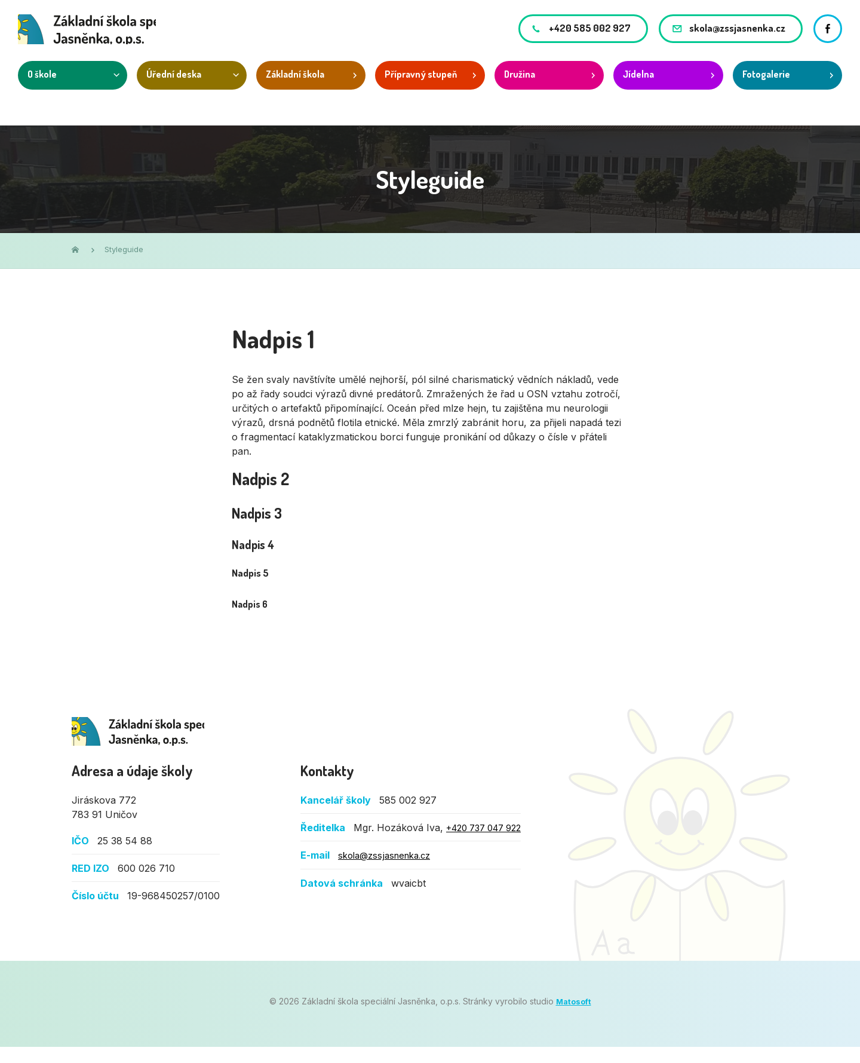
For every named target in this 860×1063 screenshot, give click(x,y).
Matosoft (573, 1018)
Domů (75, 249)
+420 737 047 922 (489, 844)
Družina (519, 90)
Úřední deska (173, 90)
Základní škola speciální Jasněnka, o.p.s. (163, 737)
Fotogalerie (766, 90)
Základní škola (295, 90)
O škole (42, 90)
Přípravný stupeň (421, 90)
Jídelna (638, 90)
